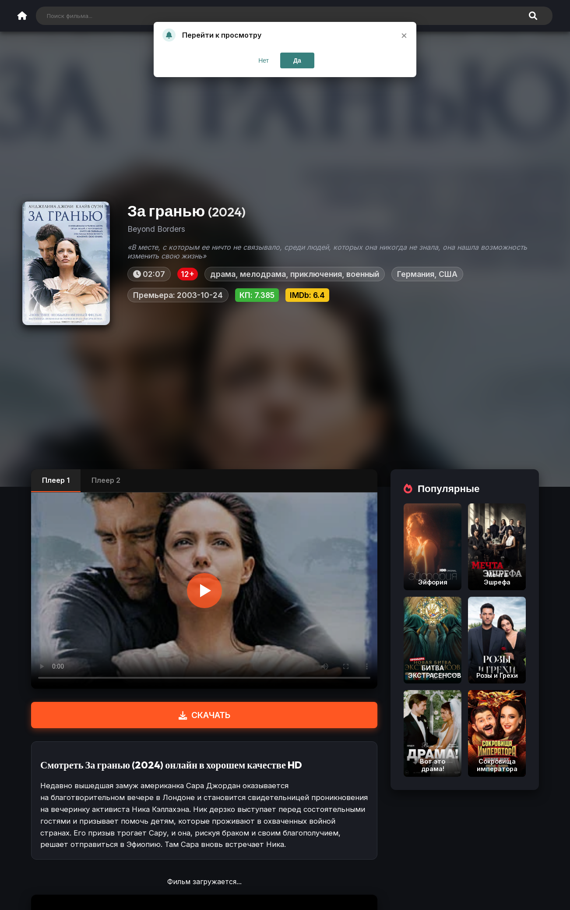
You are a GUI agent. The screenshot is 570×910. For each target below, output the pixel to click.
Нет (263, 60)
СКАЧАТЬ (204, 715)
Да (297, 60)
